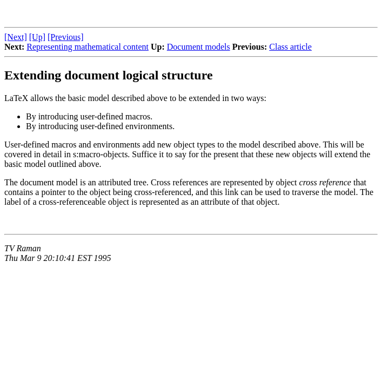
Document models (198, 46)
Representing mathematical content (87, 46)
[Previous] (66, 37)
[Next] (15, 37)
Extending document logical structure (108, 75)
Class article (290, 46)
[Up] (37, 37)
